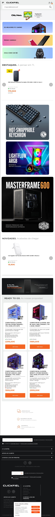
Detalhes (36, 512)
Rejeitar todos (35, 509)
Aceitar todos (36, 506)
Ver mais (17, 515)
